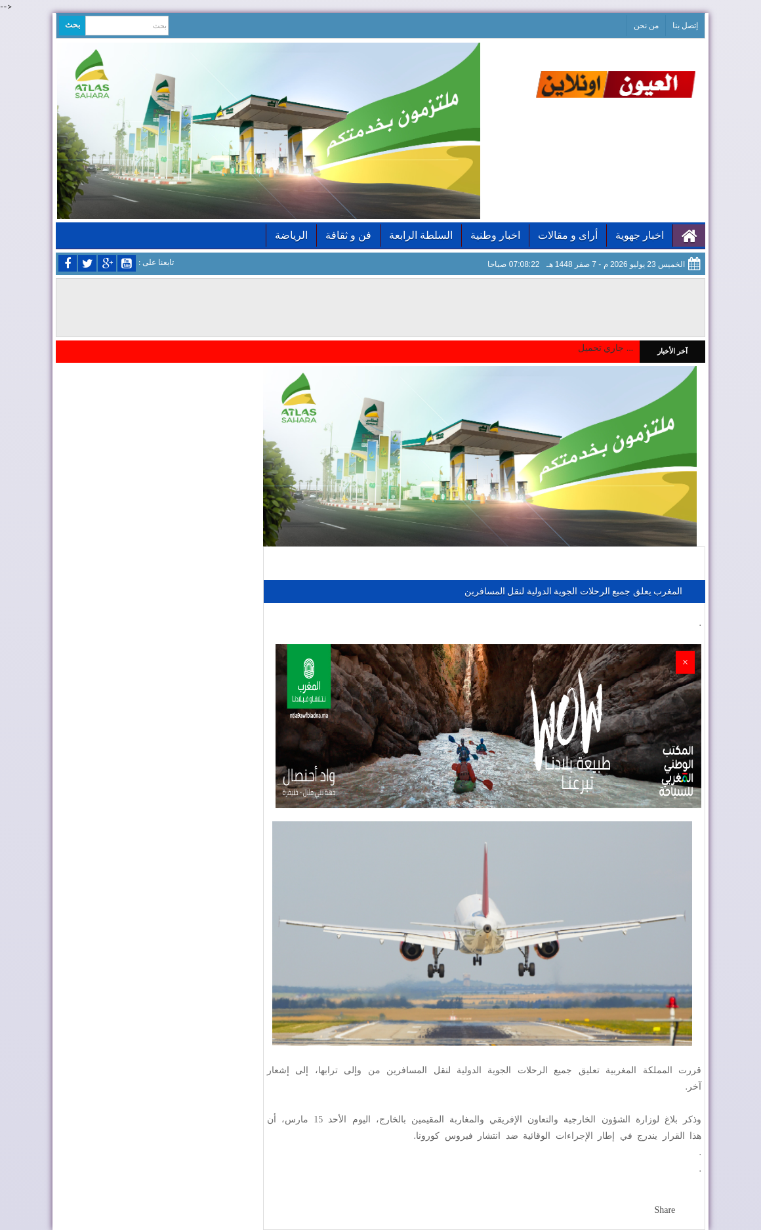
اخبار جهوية (639, 235)
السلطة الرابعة (421, 235)
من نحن (646, 25)
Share (664, 1210)
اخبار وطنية (495, 235)
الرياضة (291, 235)
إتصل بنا (685, 25)
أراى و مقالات (568, 235)
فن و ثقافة (348, 235)
